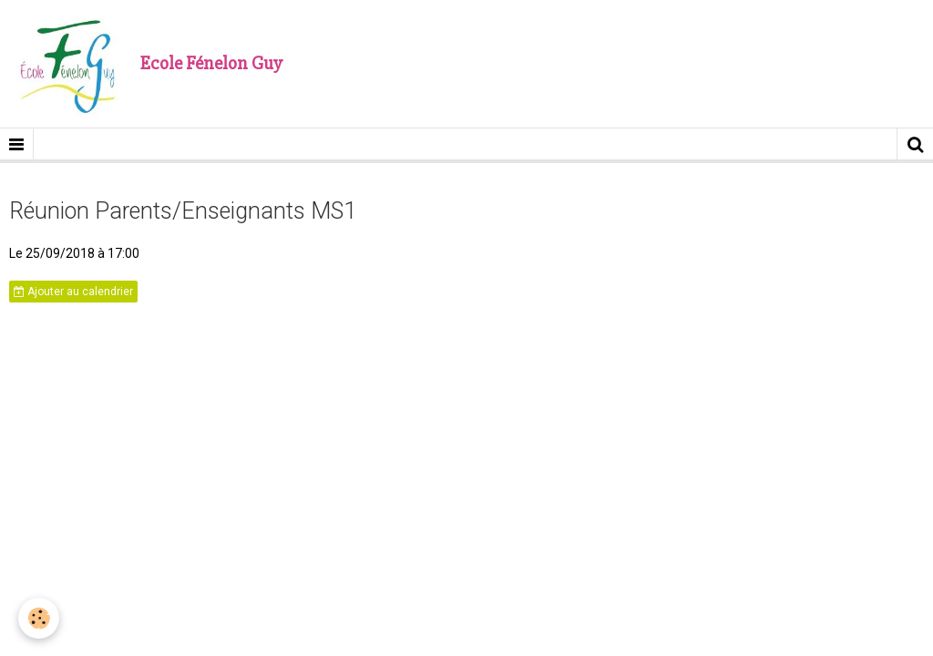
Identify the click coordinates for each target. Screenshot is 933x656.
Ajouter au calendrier (73, 291)
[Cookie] (38, 618)
